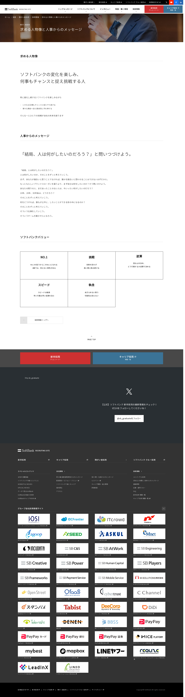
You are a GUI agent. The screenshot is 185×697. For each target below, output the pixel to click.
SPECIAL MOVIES (24, 488)
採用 (14, 17)
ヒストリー (95, 481)
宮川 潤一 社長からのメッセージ (102, 477)
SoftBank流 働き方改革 (26, 495)
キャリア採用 (115, 2)
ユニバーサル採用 (139, 477)
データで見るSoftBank (25, 491)
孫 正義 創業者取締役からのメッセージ (69, 477)
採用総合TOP (154, 2)
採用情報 (35, 17)
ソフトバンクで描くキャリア (66, 484)
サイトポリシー (97, 690)
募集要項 (136, 484)
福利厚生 (59, 488)
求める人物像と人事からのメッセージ (146, 481)
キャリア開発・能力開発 (100, 484)
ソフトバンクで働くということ (28, 481)
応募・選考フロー (139, 488)
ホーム (7, 17)
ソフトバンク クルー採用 (135, 2)
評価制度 (95, 488)
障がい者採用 (88, 2)
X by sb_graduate (32, 378)
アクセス (59, 491)
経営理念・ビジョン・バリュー (66, 481)
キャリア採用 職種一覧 (141, 498)
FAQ (134, 491)
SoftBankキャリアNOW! (26, 498)
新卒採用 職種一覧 (139, 495)
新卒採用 (102, 2)
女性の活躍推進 (23, 477)
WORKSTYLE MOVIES (25, 484)
